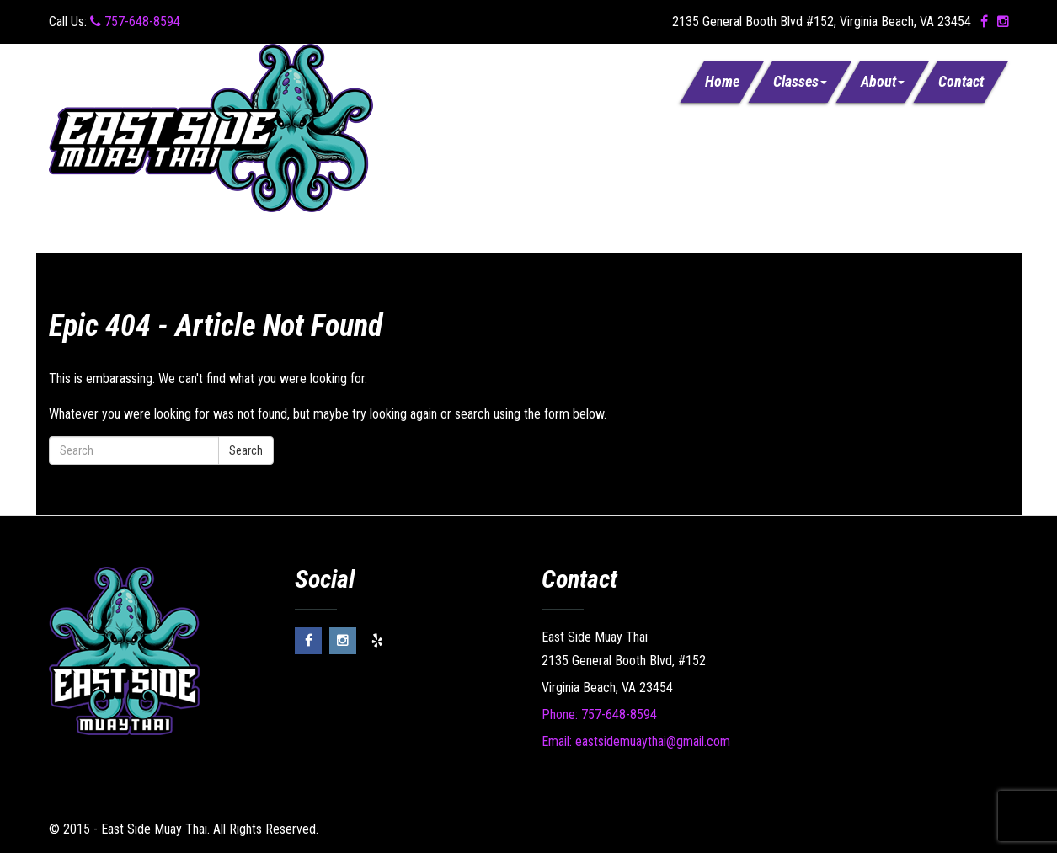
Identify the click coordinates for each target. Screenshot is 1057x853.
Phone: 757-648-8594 (599, 714)
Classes (800, 81)
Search (246, 450)
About (883, 81)
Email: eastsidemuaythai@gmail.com (636, 741)
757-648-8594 (135, 21)
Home (722, 81)
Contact (961, 81)
